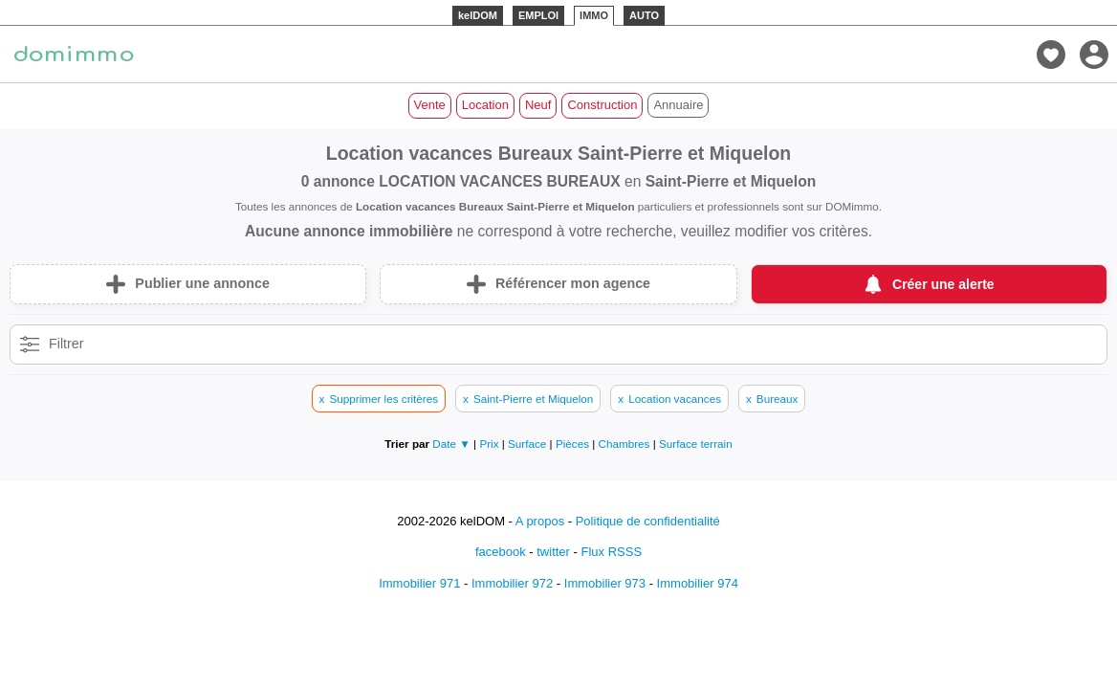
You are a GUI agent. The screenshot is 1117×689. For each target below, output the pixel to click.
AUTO (644, 15)
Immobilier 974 (697, 583)
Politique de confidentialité (648, 521)
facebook (500, 552)
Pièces (574, 443)
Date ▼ (451, 443)
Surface (529, 443)
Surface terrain (696, 443)
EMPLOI (538, 15)
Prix (490, 443)
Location (485, 105)
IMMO (594, 15)
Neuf (538, 105)
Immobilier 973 (605, 583)
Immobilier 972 (512, 583)
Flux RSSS (611, 552)
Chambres (626, 443)
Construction (602, 105)
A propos (539, 521)
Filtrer (66, 343)
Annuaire (678, 105)
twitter (553, 552)
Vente (430, 105)
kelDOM (477, 15)
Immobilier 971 (419, 583)
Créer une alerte (943, 284)
